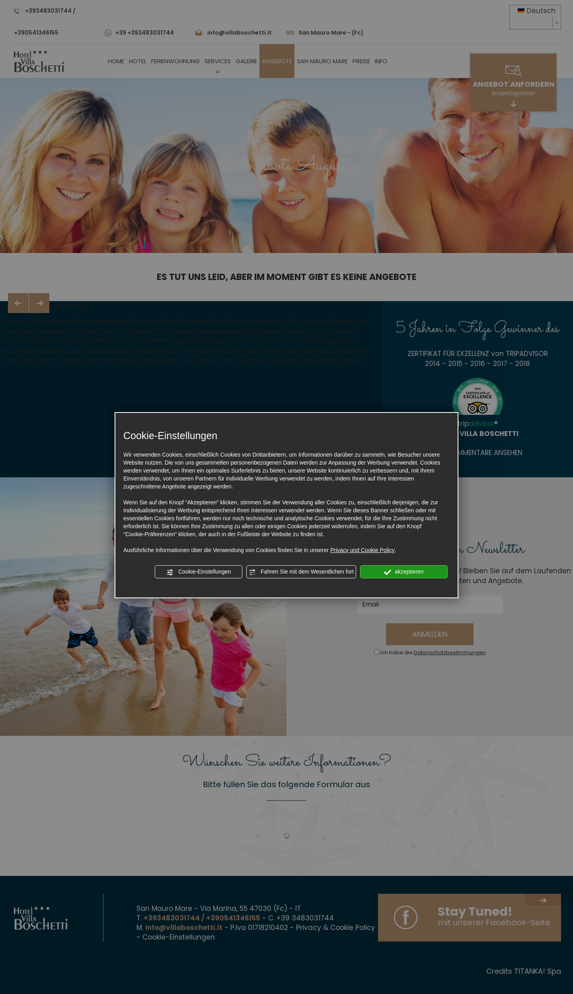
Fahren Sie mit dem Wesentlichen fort (301, 572)
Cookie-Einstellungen (198, 572)
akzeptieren (403, 572)
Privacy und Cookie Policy (362, 550)
